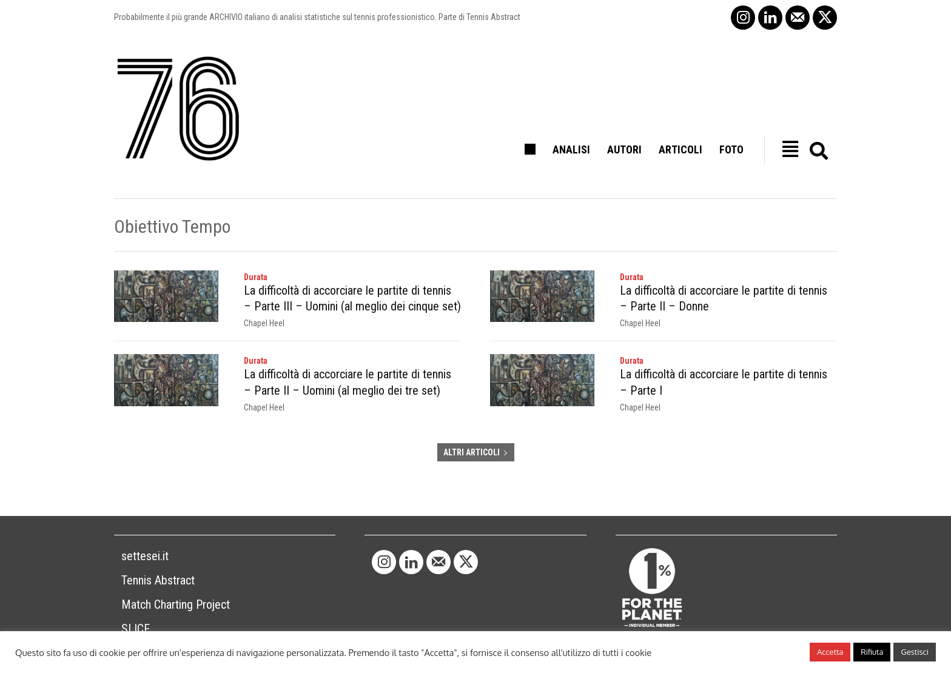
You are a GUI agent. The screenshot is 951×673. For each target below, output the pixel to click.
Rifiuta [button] (872, 652)
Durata (255, 277)
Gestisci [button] (915, 652)
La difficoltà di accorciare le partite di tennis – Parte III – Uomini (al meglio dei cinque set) (352, 298)
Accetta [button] (830, 652)
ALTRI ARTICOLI (475, 452)
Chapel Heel (264, 323)
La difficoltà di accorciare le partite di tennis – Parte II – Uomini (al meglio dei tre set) (352, 382)
